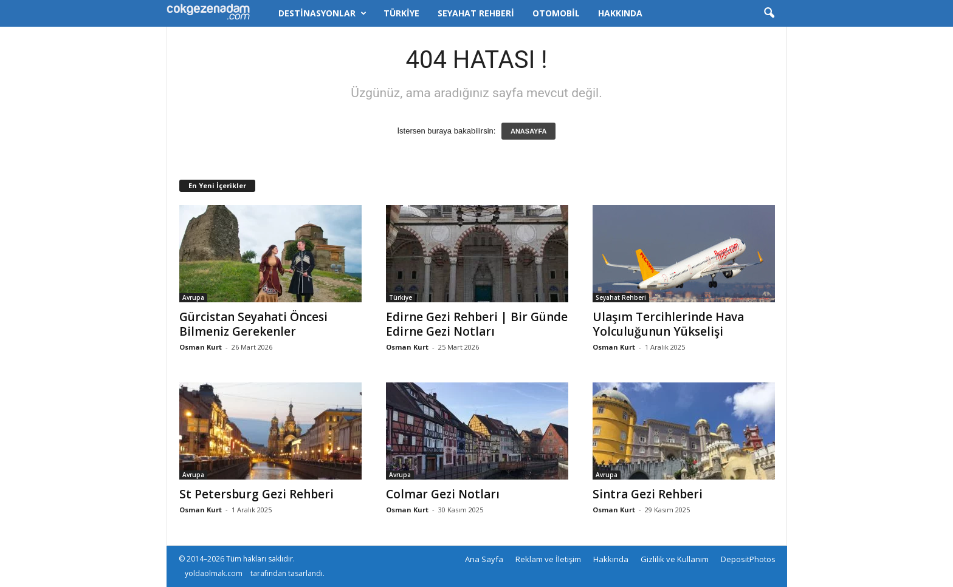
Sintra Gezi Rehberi (648, 494)
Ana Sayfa (484, 559)
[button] (768, 13)
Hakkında (620, 13)
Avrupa (193, 297)
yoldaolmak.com (214, 573)
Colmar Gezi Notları (443, 494)
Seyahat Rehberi (476, 13)
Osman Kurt (200, 346)
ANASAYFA (529, 131)
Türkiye (401, 13)
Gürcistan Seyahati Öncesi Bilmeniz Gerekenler (253, 324)
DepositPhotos (748, 559)
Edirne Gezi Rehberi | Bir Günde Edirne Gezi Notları (477, 324)
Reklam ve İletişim (548, 559)
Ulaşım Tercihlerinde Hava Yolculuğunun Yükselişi (668, 324)
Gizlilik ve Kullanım (675, 559)
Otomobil (556, 13)
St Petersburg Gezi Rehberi (256, 494)
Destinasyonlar (322, 13)
